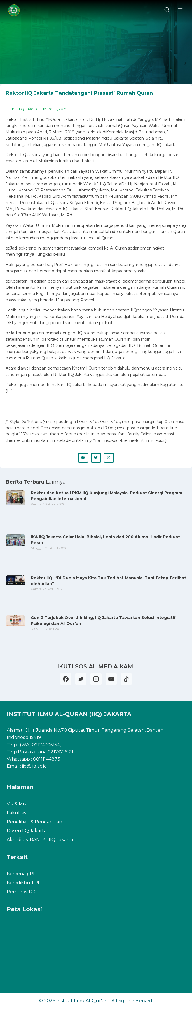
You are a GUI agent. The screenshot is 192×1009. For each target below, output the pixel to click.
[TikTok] (126, 679)
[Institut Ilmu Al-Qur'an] (16, 10)
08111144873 (46, 759)
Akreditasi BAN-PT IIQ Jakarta (40, 839)
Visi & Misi (17, 804)
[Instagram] (96, 679)
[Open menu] (180, 9)
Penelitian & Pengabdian (34, 822)
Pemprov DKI (22, 891)
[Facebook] (65, 679)
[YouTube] (111, 679)
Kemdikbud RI (23, 882)
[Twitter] (80, 679)
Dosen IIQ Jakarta (26, 830)
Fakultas (16, 813)
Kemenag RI (20, 873)
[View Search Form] (167, 10)
